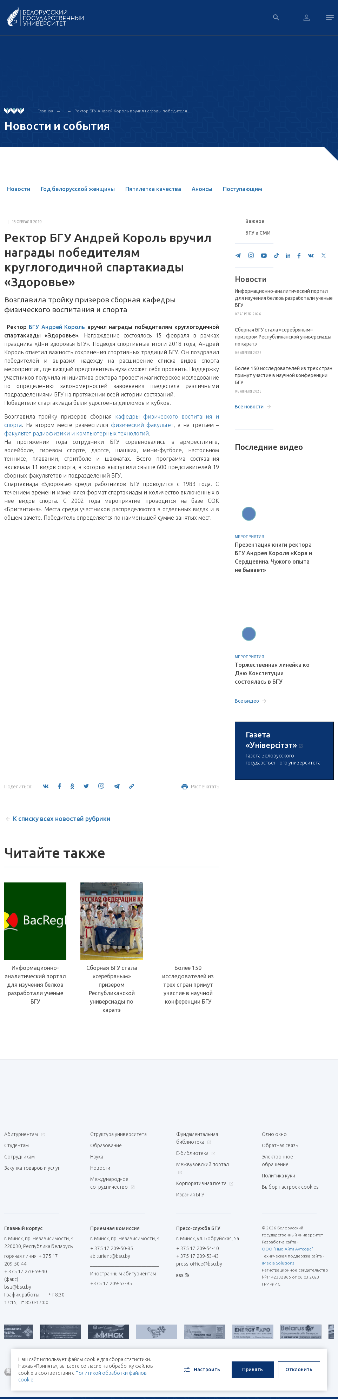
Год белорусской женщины (78, 189)
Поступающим (242, 189)
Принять (252, 1369)
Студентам (16, 1145)
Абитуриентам (23, 1134)
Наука (96, 1157)
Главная (45, 111)
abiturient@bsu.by (110, 1256)
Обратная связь (280, 1145)
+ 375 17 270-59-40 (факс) (25, 1275)
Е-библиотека (195, 1153)
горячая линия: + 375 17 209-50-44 (31, 1260)
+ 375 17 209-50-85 (111, 1248)
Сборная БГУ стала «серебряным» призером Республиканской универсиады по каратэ (111, 989)
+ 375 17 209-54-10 (197, 1248)
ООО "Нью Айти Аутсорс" (287, 1249)
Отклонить (298, 1369)
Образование (106, 1145)
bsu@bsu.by (17, 1287)
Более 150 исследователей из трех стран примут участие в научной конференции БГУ (188, 985)
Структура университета (118, 1134)
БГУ (34, 327)
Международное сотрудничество (112, 1183)
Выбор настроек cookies (290, 1187)
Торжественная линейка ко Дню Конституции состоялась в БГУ (272, 673)
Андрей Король (63, 327)
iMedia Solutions (278, 1263)
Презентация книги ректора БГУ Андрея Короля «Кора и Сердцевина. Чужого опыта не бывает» (273, 557)
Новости (18, 189)
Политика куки (278, 1175)
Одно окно (274, 1134)
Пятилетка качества (153, 189)
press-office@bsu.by (199, 1264)
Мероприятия (249, 537)
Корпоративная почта (204, 1183)
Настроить (201, 1370)
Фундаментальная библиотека (197, 1138)
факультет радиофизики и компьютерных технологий (76, 433)
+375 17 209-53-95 (111, 1283)
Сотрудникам (19, 1157)
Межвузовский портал (202, 1168)
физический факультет (142, 425)
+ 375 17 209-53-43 (197, 1256)
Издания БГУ (190, 1194)
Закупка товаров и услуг (32, 1168)
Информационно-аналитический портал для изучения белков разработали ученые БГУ (35, 985)
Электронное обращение (277, 1160)
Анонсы (202, 189)
